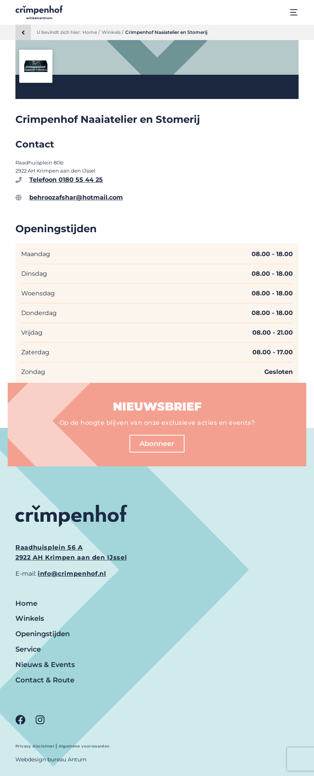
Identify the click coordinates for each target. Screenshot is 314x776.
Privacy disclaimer (35, 746)
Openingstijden (42, 634)
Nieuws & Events (45, 664)
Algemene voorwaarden (84, 746)
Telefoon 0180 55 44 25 (66, 179)
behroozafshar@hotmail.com (76, 197)
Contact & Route (44, 680)
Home (26, 603)
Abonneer (157, 443)
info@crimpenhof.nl (72, 573)
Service (28, 649)
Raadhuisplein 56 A (49, 547)
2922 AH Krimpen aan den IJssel (71, 557)
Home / (91, 32)
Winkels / (112, 32)
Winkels (29, 618)
